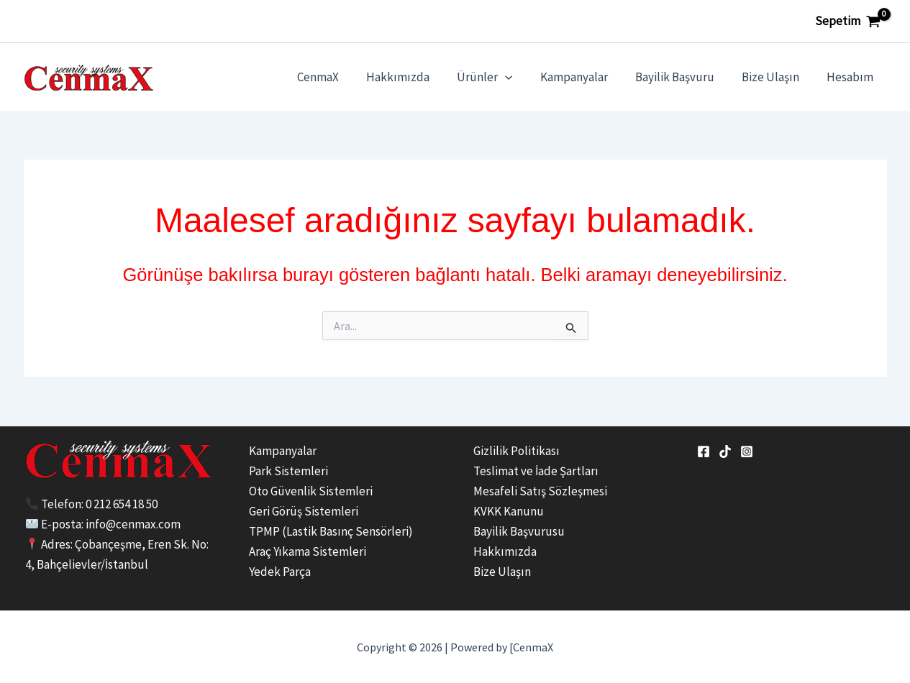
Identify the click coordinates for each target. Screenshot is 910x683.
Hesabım (851, 77)
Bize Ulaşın (775, 77)
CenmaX (337, 77)
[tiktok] (725, 451)
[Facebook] (703, 451)
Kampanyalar (584, 77)
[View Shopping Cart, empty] (848, 21)
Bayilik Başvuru (682, 77)
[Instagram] (746, 451)
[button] (518, 77)
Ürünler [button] (497, 77)
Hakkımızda (413, 77)
